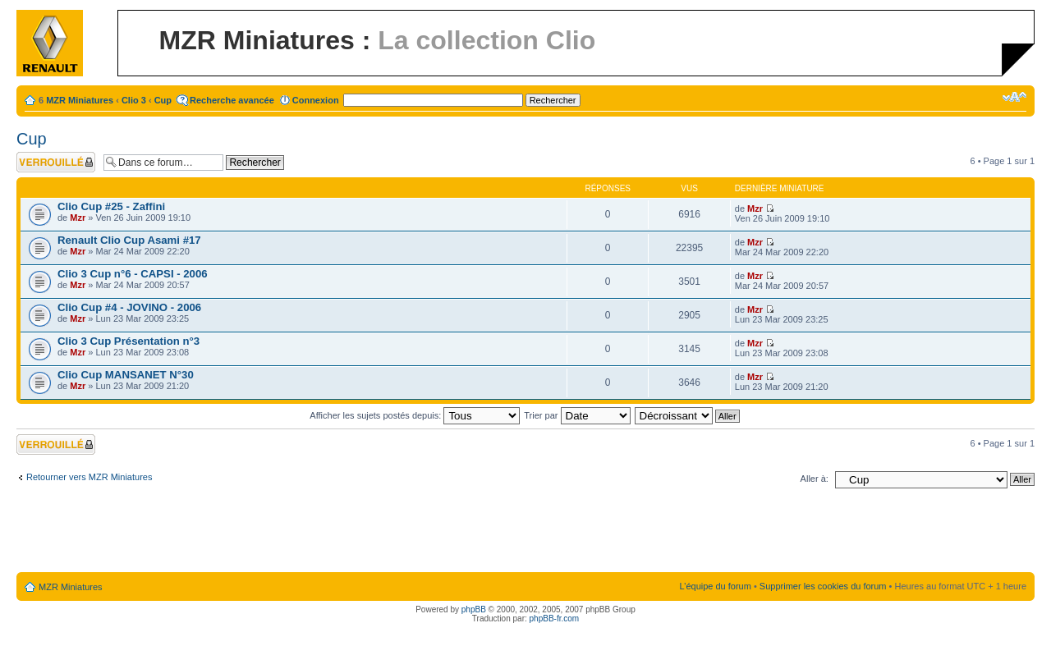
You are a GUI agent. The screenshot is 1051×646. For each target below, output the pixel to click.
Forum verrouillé (55, 162)
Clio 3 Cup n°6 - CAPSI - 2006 (132, 274)
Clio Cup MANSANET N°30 (125, 375)
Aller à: (814, 478)
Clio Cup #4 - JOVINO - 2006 (129, 307)
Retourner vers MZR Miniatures (89, 477)
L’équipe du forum (714, 586)
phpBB (473, 609)
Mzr (77, 217)
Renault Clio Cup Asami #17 (129, 240)
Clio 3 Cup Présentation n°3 (128, 341)
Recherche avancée (232, 100)
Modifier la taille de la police (1014, 96)
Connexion (315, 100)
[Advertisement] (525, 533)
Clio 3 (134, 100)
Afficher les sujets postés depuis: (415, 415)
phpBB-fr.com (555, 618)
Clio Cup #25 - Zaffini (111, 206)
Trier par (577, 415)
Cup (163, 100)
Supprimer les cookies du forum (823, 586)
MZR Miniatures (79, 100)
